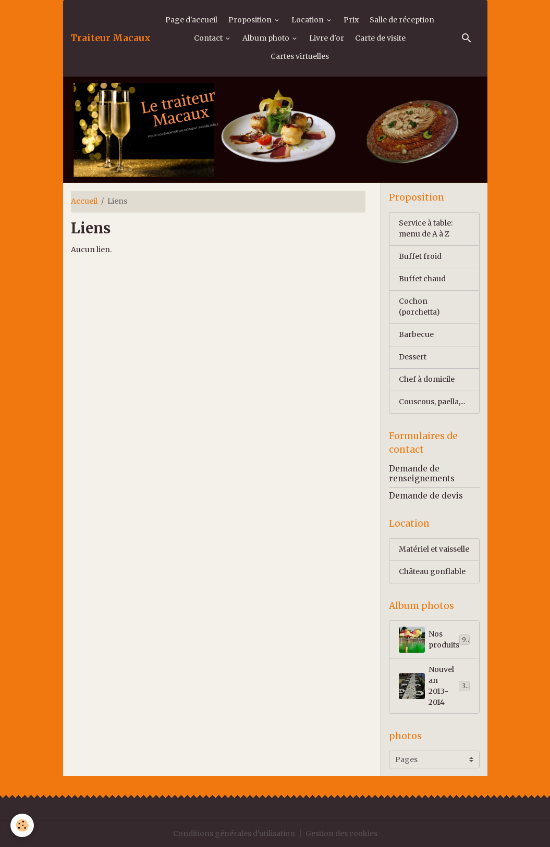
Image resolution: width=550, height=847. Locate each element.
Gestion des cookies (341, 833)
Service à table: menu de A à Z (426, 228)
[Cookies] (22, 825)
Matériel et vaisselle (434, 549)
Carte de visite (380, 38)
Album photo (266, 38)
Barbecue (416, 334)
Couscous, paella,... (432, 401)
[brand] (110, 38)
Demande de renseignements (422, 473)
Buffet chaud (422, 278)
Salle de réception (402, 19)
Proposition (250, 19)
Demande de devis (426, 496)
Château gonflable (432, 571)
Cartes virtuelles (300, 56)
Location (308, 19)
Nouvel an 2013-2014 (436, 686)
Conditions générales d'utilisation (234, 833)
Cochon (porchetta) (419, 306)
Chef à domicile (427, 379)
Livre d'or (326, 38)
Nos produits (434, 640)
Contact (209, 38)
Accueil (84, 201)
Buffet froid (420, 256)
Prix (351, 19)
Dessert (412, 357)
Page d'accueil (191, 19)
